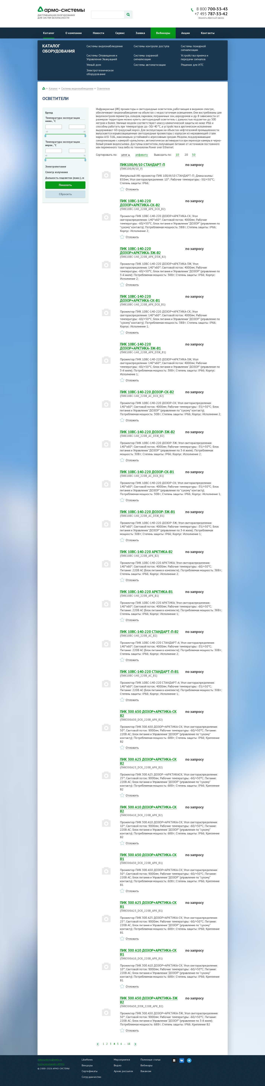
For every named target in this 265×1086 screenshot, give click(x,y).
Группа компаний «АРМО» (51, 1064)
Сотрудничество (91, 1077)
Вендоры (87, 1065)
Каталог (48, 33)
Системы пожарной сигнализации (193, 48)
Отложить (132, 189)
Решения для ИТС (192, 65)
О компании (73, 33)
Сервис (120, 33)
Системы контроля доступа (151, 46)
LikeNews (87, 1059)
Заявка (140, 33)
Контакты (207, 33)
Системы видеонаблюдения (105, 46)
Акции (185, 33)
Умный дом (94, 65)
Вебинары (163, 33)
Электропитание (55, 166)
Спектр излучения (56, 172)
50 (193, 154)
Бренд (49, 112)
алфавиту (141, 154)
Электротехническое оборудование (100, 72)
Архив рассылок (123, 1071)
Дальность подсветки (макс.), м (64, 178)
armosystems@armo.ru (50, 1059)
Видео (118, 1065)
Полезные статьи (151, 1059)
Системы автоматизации (150, 65)
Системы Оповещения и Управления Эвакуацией (102, 57)
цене (124, 154)
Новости (98, 33)
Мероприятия (122, 1059)
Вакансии (146, 1071)
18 (128, 1043)
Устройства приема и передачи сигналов (194, 57)
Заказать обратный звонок (211, 18)
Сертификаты (90, 1071)
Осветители (103, 88)
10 (177, 154)
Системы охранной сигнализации (146, 57)
